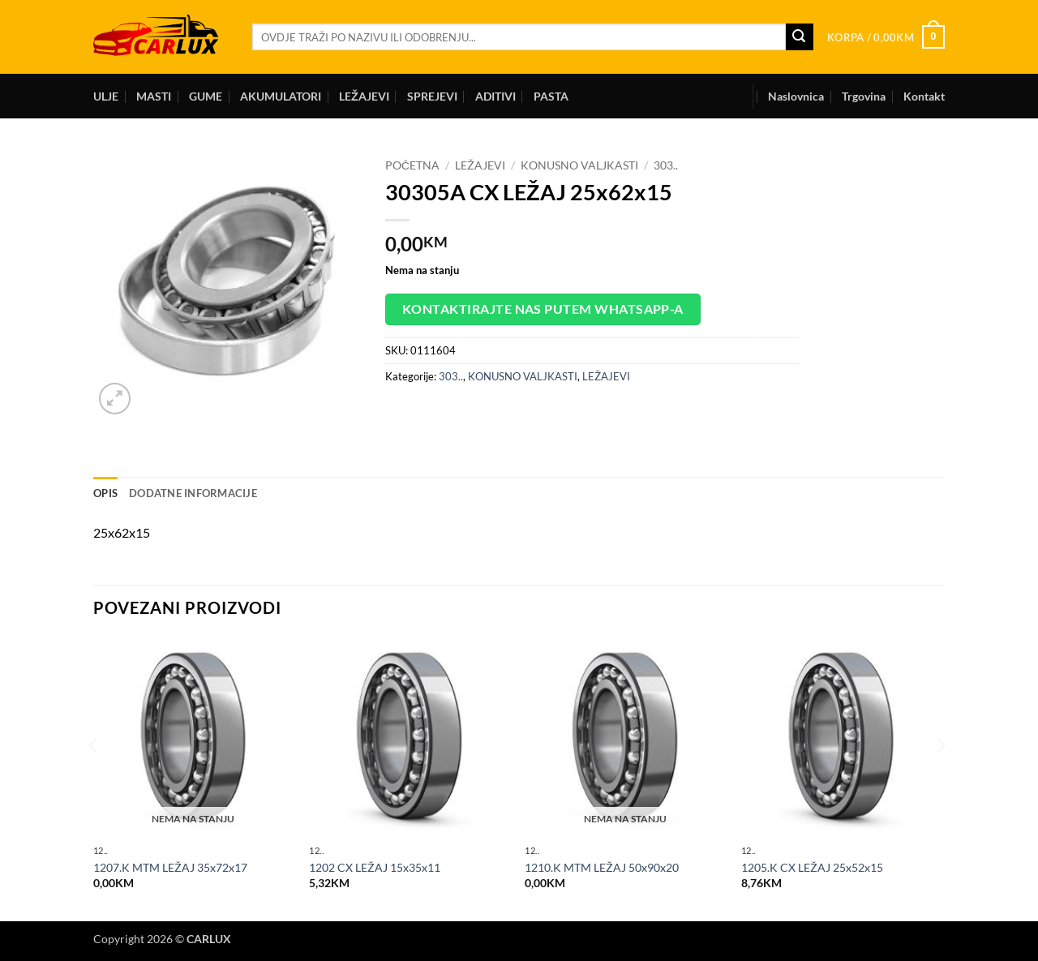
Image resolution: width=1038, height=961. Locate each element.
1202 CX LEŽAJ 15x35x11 (374, 867)
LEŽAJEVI (364, 96)
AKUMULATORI (280, 96)
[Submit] (799, 37)
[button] (886, 37)
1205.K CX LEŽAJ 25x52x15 (812, 867)
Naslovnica (796, 96)
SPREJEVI (432, 96)
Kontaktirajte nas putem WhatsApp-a (543, 309)
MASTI (153, 96)
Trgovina (864, 96)
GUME (205, 96)
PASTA (551, 96)
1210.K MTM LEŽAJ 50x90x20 (602, 867)
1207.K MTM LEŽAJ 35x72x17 (170, 867)
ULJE (105, 96)
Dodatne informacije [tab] (193, 493)
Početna (412, 165)
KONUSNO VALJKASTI (579, 165)
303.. (666, 165)
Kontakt (924, 96)
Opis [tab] (105, 493)
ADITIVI (495, 96)
